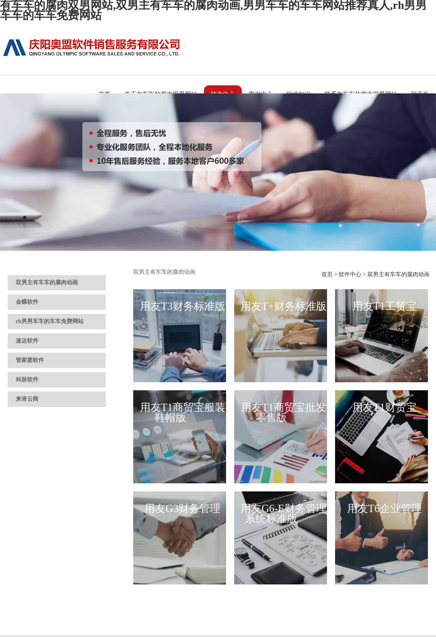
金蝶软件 (27, 302)
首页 (327, 274)
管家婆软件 (30, 360)
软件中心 (350, 274)
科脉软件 (27, 380)
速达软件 (27, 341)
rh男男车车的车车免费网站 (50, 321)
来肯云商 (27, 399)
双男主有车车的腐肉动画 (47, 282)
